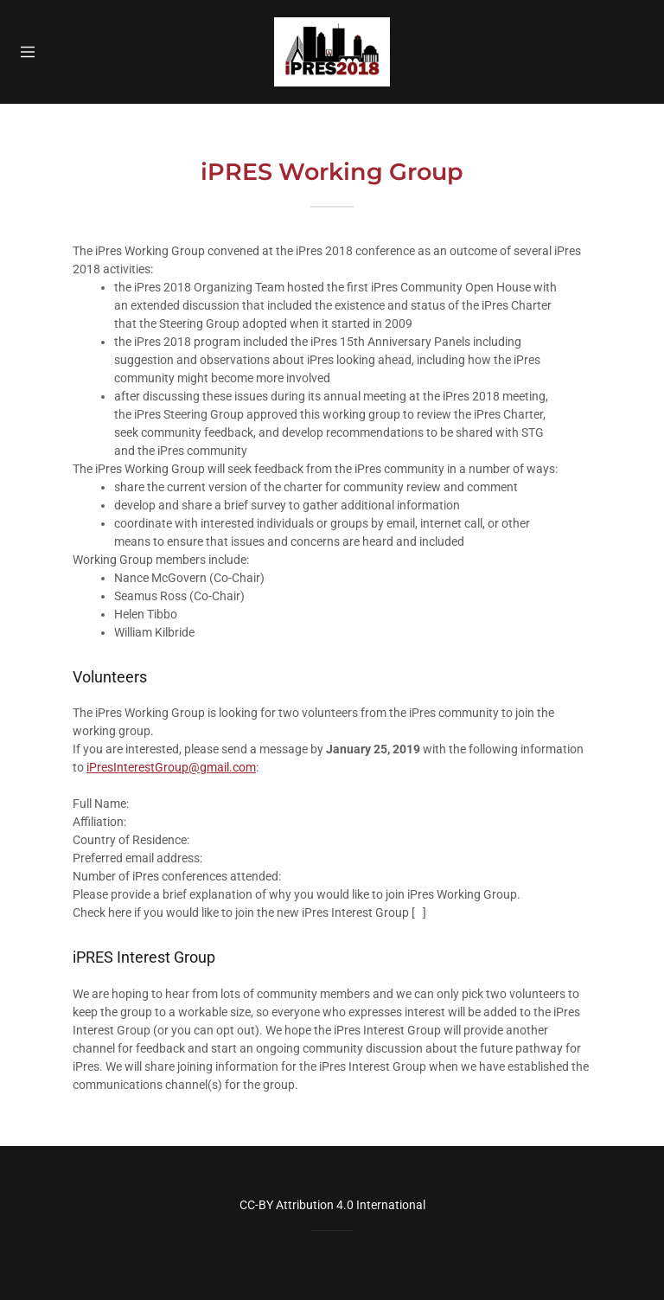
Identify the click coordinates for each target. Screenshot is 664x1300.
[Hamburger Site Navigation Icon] (33, 52)
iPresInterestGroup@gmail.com (171, 767)
